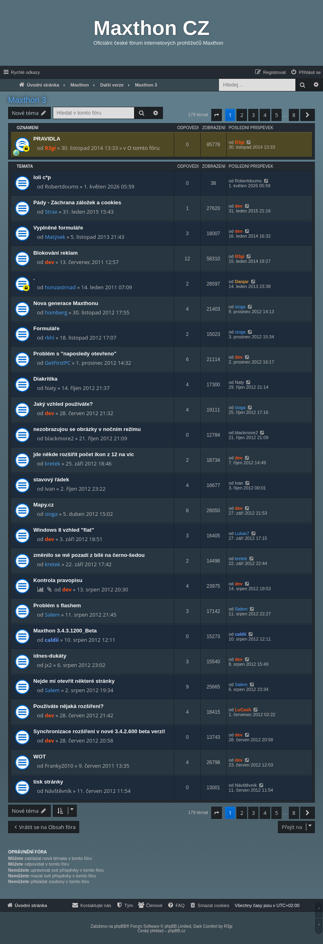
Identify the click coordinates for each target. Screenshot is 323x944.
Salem (52, 614)
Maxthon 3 (27, 99)
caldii (52, 639)
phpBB (120, 926)
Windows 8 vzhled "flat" (63, 530)
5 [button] (276, 115)
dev (239, 206)
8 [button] (294, 115)
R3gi (50, 148)
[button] (216, 115)
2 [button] (241, 115)
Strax (51, 211)
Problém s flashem (57, 605)
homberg (56, 312)
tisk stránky (48, 782)
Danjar (242, 281)
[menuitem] (305, 72)
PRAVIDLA (46, 139)
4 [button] (264, 115)
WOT (39, 756)
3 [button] (253, 115)
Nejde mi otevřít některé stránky (74, 681)
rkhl (49, 337)
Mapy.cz (43, 505)
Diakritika (45, 379)
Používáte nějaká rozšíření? (68, 706)
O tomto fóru (143, 148)
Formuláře (46, 328)
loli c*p (42, 177)
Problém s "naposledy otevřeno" (75, 354)
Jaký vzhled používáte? (63, 404)
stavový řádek (51, 479)
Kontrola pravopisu (57, 580)
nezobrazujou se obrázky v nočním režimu (87, 429)
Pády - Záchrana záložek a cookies (77, 202)
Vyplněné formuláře (58, 228)
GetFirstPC (58, 362)
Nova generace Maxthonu (65, 303)
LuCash (243, 709)
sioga (240, 306)
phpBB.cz (176, 931)
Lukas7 (242, 533)
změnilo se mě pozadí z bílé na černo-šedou (89, 555)
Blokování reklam (55, 253)
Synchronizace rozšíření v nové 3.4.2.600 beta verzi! (99, 731)
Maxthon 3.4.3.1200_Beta (65, 631)
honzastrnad (60, 287)
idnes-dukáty (49, 656)
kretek (52, 463)
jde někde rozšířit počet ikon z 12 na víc (83, 454)
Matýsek (55, 236)
